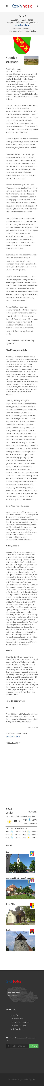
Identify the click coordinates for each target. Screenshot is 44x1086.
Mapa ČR (14, 1015)
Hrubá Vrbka (10, 904)
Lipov (8, 852)
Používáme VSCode (18, 1026)
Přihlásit (34, 1046)
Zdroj (29, 727)
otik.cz (17, 1080)
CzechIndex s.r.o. (14, 995)
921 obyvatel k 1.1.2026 (24, 20)
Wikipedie (35, 727)
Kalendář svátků (17, 1019)
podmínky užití (29, 1080)
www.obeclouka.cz (22, 25)
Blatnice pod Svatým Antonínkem (18, 878)
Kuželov (8, 930)
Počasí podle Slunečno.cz (20, 1022)
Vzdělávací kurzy (17, 1029)
